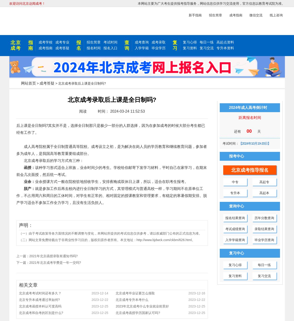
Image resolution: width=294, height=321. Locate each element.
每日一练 (207, 42)
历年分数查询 (264, 218)
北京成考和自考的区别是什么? (63, 313)
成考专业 (62, 42)
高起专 (264, 182)
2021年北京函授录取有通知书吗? (53, 256)
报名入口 (110, 48)
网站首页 (28, 83)
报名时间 (94, 48)
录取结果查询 (264, 229)
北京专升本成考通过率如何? (63, 299)
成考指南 (46, 48)
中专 (235, 182)
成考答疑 (62, 48)
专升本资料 (225, 48)
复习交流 (207, 48)
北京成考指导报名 (250, 170)
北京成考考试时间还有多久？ (63, 293)
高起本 (264, 193)
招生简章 (94, 42)
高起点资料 (225, 42)
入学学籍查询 (235, 240)
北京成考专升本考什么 (160, 299)
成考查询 (142, 42)
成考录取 (159, 42)
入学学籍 (142, 48)
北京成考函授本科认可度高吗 (63, 306)
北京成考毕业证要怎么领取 (160, 293)
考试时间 (110, 42)
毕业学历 (159, 48)
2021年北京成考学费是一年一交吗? (55, 262)
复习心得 (190, 42)
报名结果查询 (235, 218)
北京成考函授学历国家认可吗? (160, 313)
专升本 (235, 193)
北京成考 (16, 45)
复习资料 (190, 48)
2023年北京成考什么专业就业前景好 (160, 306)
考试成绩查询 (235, 229)
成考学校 (46, 42)
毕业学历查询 (264, 240)
